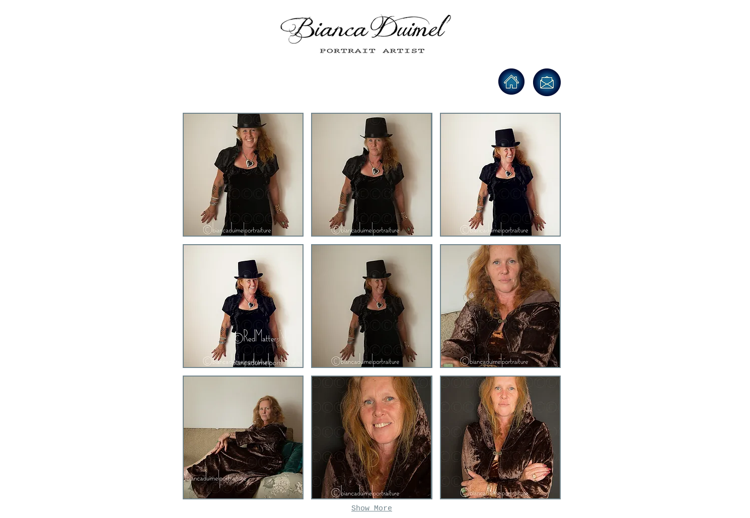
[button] (243, 175)
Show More (371, 508)
